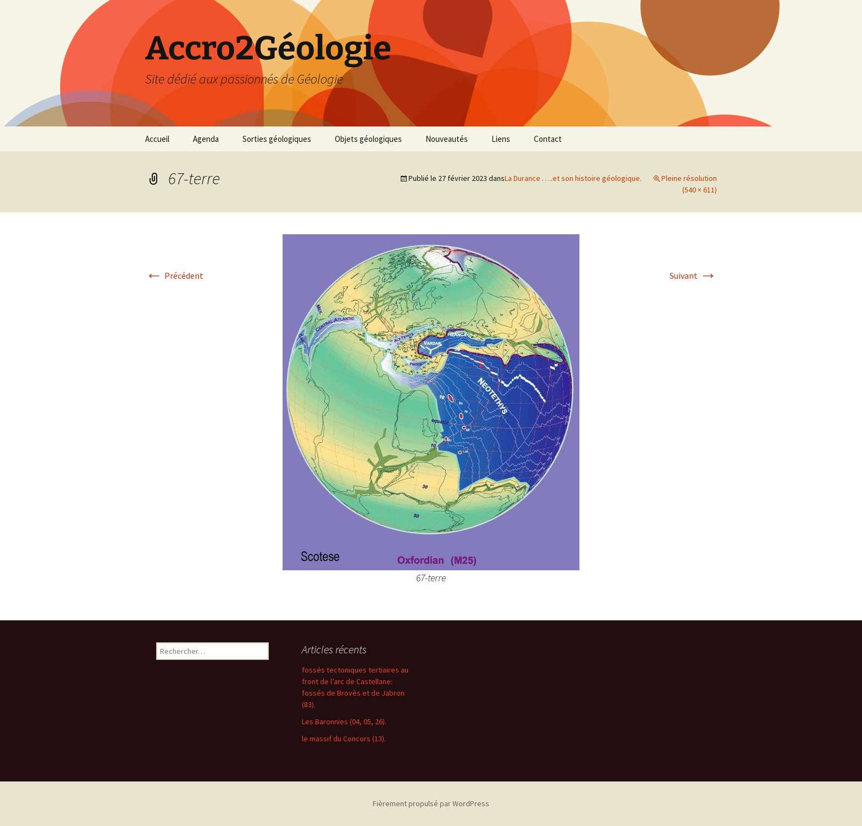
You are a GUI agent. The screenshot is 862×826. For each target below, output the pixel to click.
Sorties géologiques (276, 139)
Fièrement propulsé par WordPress (431, 803)
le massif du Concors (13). (344, 739)
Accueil (157, 139)
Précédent (174, 275)
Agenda (206, 139)
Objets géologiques (368, 139)
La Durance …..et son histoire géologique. (573, 178)
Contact (548, 139)
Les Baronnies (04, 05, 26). (344, 721)
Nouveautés (447, 139)
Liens (500, 139)
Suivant (693, 275)
